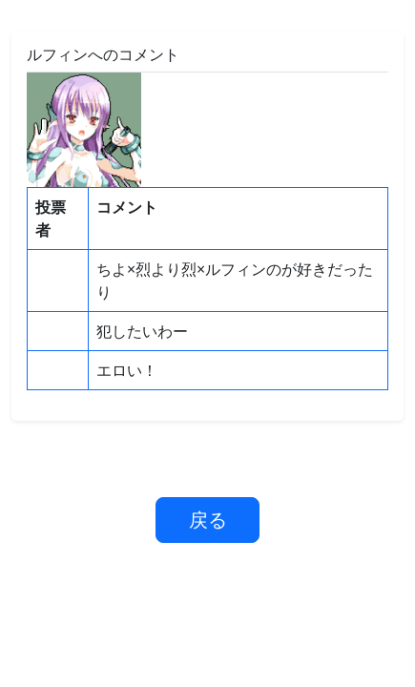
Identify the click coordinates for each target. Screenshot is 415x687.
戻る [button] (208, 519)
